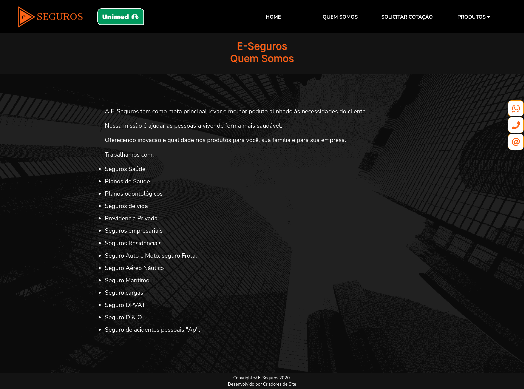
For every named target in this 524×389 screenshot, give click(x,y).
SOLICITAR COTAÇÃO (407, 17)
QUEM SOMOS (340, 17)
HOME (273, 17)
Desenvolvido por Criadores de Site (262, 384)
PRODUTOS (473, 17)
